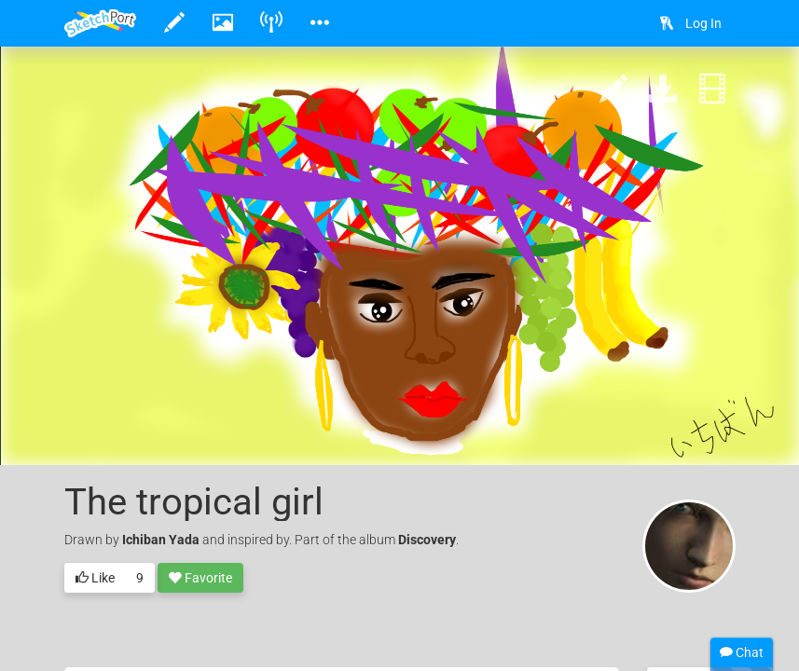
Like (95, 578)
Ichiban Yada (161, 539)
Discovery (427, 539)
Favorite (200, 578)
